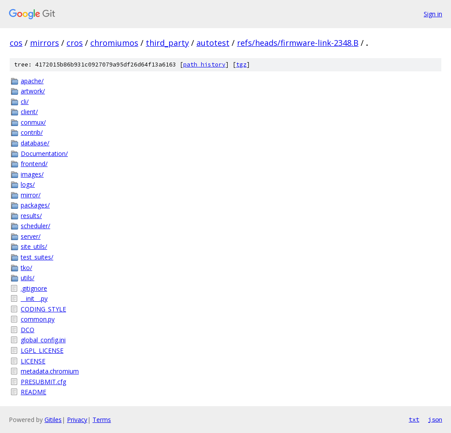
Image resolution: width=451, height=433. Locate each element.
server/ (31, 236)
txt (414, 419)
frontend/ (34, 163)
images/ (32, 174)
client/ (29, 111)
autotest (212, 42)
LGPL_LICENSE (42, 350)
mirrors (44, 42)
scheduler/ (35, 226)
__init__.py (34, 298)
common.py (38, 319)
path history (204, 64)
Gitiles (53, 419)
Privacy (77, 419)
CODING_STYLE (43, 309)
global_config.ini (43, 340)
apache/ (32, 81)
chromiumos (114, 42)
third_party (167, 42)
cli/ (25, 101)
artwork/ (33, 91)
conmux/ (33, 122)
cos (16, 42)
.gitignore (34, 288)
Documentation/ (44, 153)
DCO (27, 330)
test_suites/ (37, 257)
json (435, 419)
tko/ (26, 267)
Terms (101, 419)
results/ (31, 215)
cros (75, 42)
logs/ (28, 184)
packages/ (35, 205)
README (33, 392)
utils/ (27, 278)
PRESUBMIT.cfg (43, 381)
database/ (35, 143)
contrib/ (32, 132)
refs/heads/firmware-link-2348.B (298, 42)
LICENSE (33, 361)
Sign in (433, 14)
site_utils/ (34, 246)
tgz (241, 64)
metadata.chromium (50, 371)
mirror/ (31, 195)
